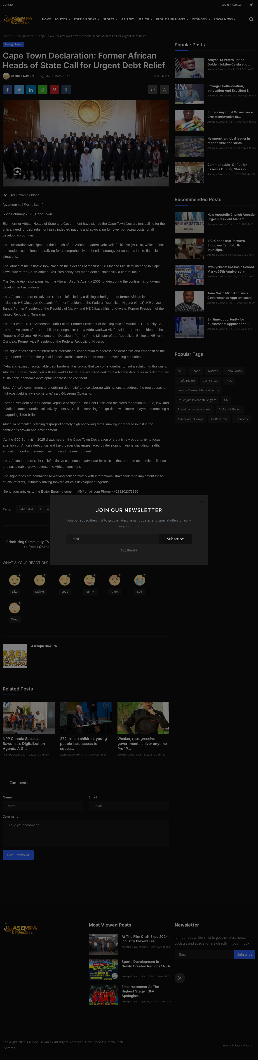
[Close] (201, 501)
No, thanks (129, 550)
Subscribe (175, 538)
